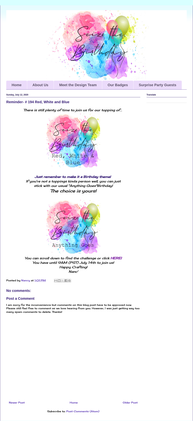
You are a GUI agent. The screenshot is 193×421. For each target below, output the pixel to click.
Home (17, 85)
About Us (40, 85)
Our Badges (118, 85)
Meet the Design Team (78, 85)
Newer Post (17, 402)
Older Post (130, 402)
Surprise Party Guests (157, 85)
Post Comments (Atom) (82, 411)
